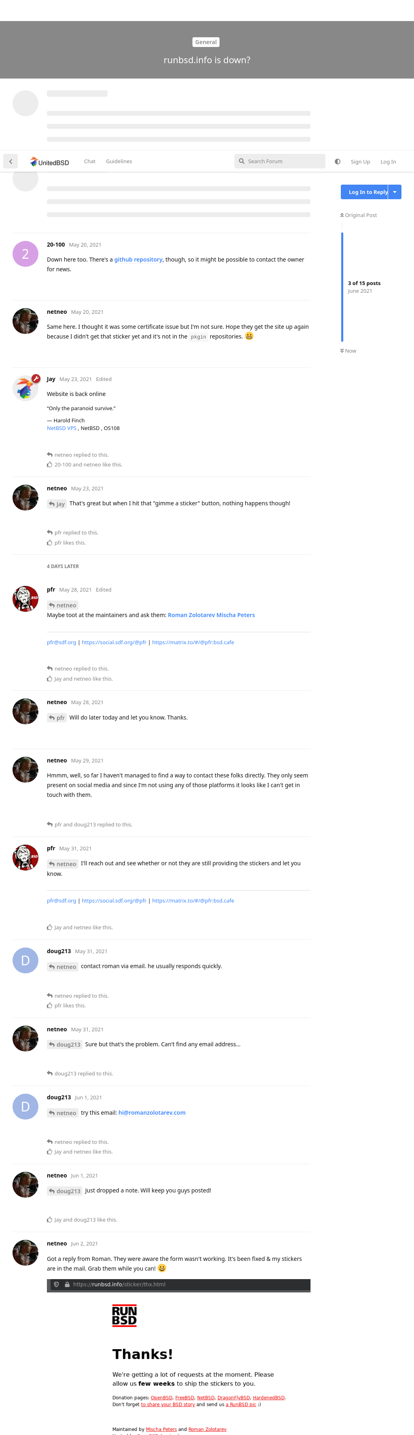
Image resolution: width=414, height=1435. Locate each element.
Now (348, 200)
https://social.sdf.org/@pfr (114, 491)
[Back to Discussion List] (10, 10)
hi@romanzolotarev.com (152, 962)
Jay (61, 353)
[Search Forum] (279, 10)
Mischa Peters (235, 464)
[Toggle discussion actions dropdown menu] (394, 41)
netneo (66, 454)
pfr (61, 567)
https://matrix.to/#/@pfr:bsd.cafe (193, 491)
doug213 (68, 894)
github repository (138, 109)
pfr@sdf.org (61, 491)
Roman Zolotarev (191, 464)
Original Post (358, 64)
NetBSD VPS (62, 277)
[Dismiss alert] (191, 1418)
